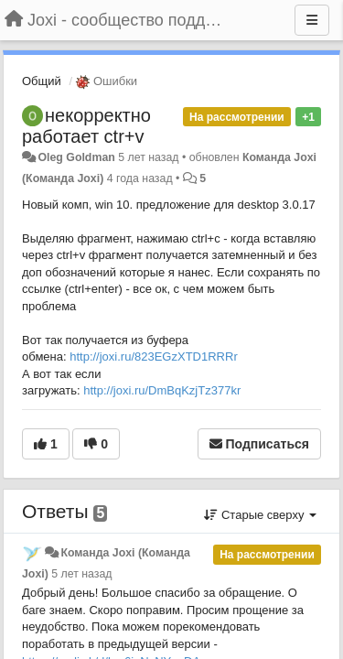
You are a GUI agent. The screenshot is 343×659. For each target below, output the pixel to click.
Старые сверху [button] (260, 515)
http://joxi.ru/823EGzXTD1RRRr (154, 356)
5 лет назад (81, 573)
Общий (41, 81)
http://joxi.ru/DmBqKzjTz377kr (162, 390)
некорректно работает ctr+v (86, 125)
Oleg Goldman (76, 157)
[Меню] (312, 20)
